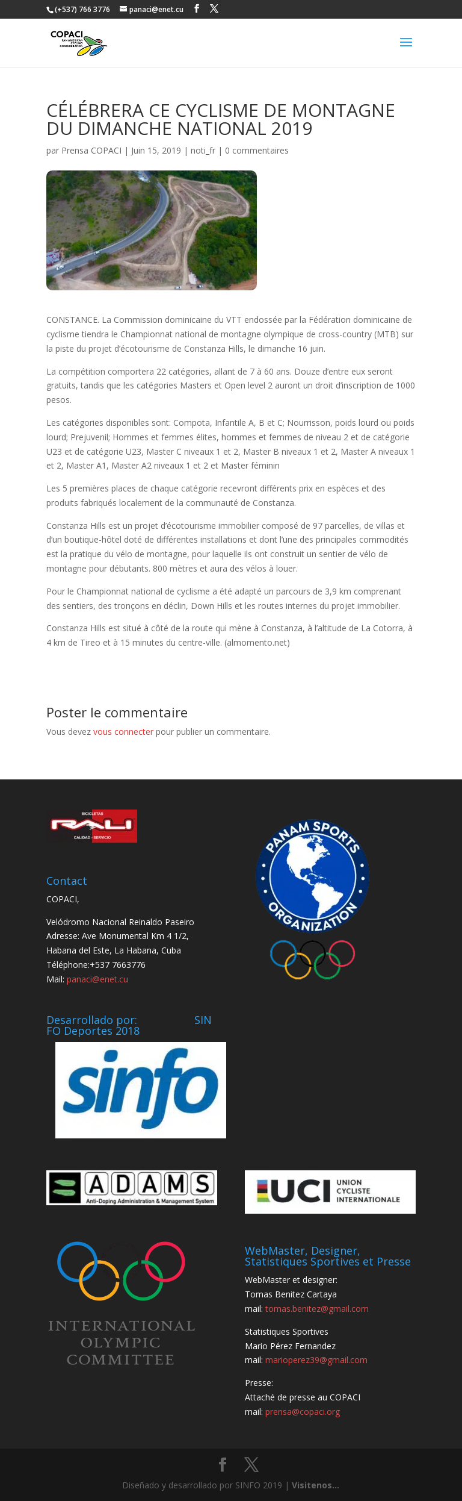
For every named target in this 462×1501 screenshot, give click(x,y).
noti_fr (203, 150)
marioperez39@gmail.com (316, 1359)
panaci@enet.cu (97, 979)
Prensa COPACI (91, 150)
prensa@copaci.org (302, 1411)
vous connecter (123, 731)
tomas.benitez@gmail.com (317, 1308)
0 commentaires (257, 150)
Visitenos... (315, 1485)
